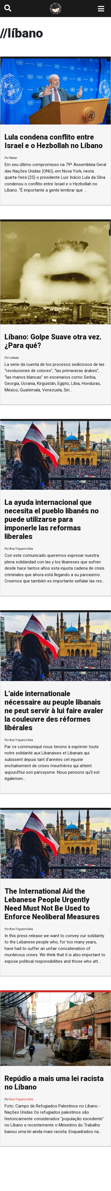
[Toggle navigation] (101, 8)
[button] (7, 8)
